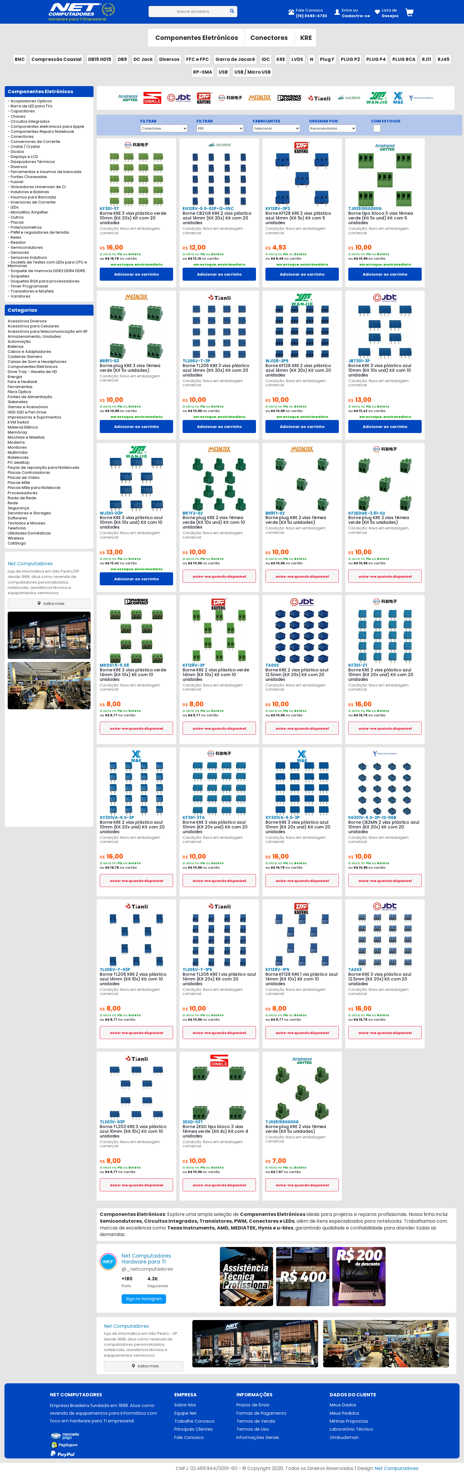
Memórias (17, 432)
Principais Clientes (193, 1430)
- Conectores (21, 137)
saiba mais (49, 603)
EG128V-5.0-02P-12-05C (207, 208)
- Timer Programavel (28, 286)
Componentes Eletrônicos (196, 37)
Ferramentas (20, 387)
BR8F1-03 (109, 361)
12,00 (195, 247)
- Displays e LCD (23, 157)
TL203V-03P (112, 1122)
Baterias (16, 347)
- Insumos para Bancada (32, 197)
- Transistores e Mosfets (31, 291)
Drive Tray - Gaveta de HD (32, 372)
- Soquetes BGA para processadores (44, 281)
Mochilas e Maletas (26, 438)
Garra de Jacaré (235, 59)
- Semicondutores (25, 248)
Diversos (169, 59)
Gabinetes (18, 402)
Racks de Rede (22, 498)
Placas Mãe (19, 483)
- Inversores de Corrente (32, 202)
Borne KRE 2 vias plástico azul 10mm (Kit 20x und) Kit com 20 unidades (380, 674)
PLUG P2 (350, 59)
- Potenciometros (25, 228)
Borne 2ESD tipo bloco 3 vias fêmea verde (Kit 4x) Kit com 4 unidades (215, 1131)
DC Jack (143, 59)
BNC (20, 59)
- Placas (16, 222)
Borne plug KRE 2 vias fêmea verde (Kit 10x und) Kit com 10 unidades (213, 522)
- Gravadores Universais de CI (37, 187)
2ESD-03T (193, 1122)
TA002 (271, 665)
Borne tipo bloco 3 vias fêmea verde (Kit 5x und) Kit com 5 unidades (380, 218)
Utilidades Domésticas (29, 533)
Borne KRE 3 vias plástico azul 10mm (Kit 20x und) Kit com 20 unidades (215, 827)
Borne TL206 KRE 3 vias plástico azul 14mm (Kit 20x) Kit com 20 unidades (216, 370)
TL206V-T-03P (115, 969)
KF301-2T (357, 665)
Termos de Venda (255, 1422)
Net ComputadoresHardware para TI (146, 1258)
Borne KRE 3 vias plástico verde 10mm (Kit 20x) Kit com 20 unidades (133, 218)
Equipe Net (185, 1413)
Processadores (23, 493)
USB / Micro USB (252, 72)
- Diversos (17, 167)
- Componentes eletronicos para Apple (46, 127)
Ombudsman (344, 1438)
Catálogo (17, 543)
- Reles (14, 238)
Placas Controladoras (29, 473)
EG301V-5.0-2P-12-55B (371, 817)
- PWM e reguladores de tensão (38, 233)
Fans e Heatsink (22, 382)
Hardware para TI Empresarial (77, 19)
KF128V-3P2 (277, 208)
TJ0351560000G (364, 208)
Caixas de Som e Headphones (37, 362)
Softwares (17, 518)
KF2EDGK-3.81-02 (366, 513)
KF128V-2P (193, 665)
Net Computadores (30, 563)
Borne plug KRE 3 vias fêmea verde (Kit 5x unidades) (130, 368)
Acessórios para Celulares (33, 326)
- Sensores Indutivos (27, 258)
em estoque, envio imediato (136, 264)
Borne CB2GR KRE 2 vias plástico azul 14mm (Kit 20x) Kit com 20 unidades (217, 218)
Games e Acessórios (28, 407)
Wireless (16, 538)
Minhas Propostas (349, 1422)
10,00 (360, 247)
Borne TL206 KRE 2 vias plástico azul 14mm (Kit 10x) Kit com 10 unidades (133, 979)
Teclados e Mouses (26, 523)
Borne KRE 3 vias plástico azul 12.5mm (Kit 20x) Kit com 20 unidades (379, 979)
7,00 (276, 1161)
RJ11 (426, 59)
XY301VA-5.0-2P (116, 817)
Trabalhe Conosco (194, 1422)
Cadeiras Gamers (25, 357)
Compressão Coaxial (56, 59)
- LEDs (13, 207)
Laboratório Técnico (351, 1430)
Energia (15, 377)
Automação (19, 342)
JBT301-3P (359, 361)
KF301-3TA (193, 817)
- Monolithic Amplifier (28, 212)
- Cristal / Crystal (24, 147)
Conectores (269, 37)
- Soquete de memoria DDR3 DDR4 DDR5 (46, 271)
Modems (16, 443)
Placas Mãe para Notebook (34, 488)
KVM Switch (18, 422)
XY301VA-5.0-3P (281, 817)
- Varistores (19, 296)
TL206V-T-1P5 (197, 969)
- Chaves (16, 117)
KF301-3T (109, 208)
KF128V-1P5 (276, 969)
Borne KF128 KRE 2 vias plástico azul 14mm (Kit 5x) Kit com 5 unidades (298, 218)
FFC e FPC (197, 59)
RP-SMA (202, 72)
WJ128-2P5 (276, 361)
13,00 (360, 400)
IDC (266, 59)
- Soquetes (18, 276)
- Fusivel (15, 182)
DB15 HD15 (99, 59)
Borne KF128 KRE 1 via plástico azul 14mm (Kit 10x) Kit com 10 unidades (301, 979)
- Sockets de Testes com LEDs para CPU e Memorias (47, 264)
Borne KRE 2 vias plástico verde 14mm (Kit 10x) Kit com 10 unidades (216, 674)
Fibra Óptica (19, 392)
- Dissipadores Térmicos (31, 162)
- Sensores (18, 253)
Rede (13, 503)
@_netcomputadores (147, 1269)
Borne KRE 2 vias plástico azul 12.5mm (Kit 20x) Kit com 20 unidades (296, 674)
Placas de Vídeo (24, 478)
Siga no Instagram (144, 1299)
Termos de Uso (252, 1430)
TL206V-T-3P (196, 361)
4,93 (276, 247)
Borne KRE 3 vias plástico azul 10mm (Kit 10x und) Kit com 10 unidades (379, 370)
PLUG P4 (376, 59)
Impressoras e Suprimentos (34, 417)
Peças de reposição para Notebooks (43, 468)
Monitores (17, 448)
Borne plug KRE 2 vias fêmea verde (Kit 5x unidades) (295, 520)
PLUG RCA (403, 59)
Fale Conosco (189, 1438)
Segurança (18, 508)
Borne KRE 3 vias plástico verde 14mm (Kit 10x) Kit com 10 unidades (133, 674)
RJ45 (444, 59)
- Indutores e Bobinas (28, 192)
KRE (306, 37)
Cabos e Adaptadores (29, 352)
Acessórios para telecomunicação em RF (48, 332)
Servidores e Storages (29, 513)
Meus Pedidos (344, 1413)
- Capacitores (21, 111)
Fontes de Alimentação (30, 397)
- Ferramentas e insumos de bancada (44, 172)
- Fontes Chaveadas (27, 177)
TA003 (354, 969)
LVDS (297, 59)
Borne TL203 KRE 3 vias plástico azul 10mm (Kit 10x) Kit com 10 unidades (133, 1131)
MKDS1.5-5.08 (114, 665)
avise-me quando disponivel (219, 576)
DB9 (122, 59)
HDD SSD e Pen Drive (27, 412)
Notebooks (18, 458)
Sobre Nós (185, 1405)
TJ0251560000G (281, 1122)
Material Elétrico (23, 427)
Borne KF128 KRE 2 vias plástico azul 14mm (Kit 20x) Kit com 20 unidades (298, 370)
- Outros (16, 217)
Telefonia (17, 528)
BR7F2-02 (192, 513)
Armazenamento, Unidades (34, 337)
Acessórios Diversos (27, 321)
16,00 (112, 247)
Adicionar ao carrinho (136, 274)
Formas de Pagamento (261, 1413)
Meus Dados (343, 1405)
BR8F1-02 (274, 513)
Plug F (327, 59)
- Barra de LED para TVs (30, 106)
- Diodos (16, 152)
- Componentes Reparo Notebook (41, 132)
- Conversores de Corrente (34, 142)
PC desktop (19, 463)
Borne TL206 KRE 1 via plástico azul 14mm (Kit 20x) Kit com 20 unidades (219, 979)
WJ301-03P (111, 513)
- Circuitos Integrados (29, 122)
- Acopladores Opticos (30, 101)
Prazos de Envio (253, 1405)
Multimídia (18, 453)
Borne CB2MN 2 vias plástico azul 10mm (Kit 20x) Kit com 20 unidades (383, 827)
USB (223, 72)
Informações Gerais (257, 1438)
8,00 (111, 704)
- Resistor (17, 243)
